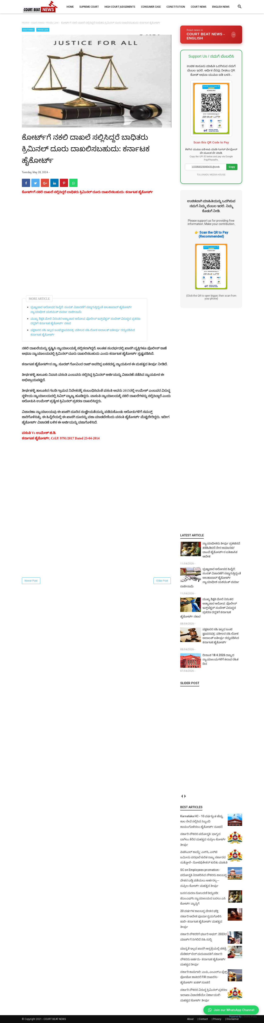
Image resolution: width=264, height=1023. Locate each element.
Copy (232, 167)
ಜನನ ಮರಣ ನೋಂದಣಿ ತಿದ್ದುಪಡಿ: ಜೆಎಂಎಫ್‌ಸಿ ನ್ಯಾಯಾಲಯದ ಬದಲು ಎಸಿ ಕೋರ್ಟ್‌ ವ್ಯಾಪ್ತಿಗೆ (203, 898)
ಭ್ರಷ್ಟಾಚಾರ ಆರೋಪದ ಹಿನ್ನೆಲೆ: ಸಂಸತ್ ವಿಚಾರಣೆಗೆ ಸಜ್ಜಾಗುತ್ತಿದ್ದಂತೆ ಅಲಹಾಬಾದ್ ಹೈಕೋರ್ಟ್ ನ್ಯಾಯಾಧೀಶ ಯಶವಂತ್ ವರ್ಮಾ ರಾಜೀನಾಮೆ (81, 309)
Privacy (217, 1019)
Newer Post (31, 580)
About (190, 1019)
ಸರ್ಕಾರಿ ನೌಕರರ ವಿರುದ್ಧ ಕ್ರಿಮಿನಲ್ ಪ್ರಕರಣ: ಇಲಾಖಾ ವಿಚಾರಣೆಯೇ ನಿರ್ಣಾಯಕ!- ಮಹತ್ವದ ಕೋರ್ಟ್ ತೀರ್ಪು (204, 995)
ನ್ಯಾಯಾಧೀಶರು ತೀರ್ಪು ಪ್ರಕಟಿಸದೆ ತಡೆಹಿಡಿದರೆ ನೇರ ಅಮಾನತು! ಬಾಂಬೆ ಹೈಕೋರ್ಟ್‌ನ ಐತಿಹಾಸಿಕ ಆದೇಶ (221, 550)
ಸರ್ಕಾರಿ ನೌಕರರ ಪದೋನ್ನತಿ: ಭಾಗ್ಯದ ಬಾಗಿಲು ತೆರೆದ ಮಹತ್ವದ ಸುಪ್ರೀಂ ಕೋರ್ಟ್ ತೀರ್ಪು (203, 839)
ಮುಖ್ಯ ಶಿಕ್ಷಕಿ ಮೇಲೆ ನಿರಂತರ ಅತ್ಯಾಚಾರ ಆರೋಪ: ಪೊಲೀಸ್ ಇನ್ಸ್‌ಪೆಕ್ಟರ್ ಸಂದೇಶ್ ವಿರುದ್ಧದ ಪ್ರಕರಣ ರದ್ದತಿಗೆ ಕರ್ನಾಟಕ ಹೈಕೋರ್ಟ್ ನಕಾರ (85, 321)
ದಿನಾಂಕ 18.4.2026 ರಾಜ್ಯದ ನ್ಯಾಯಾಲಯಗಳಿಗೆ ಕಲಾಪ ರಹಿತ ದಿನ (220, 659)
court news (28, 29)
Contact (203, 1019)
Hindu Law (43, 29)
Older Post (162, 580)
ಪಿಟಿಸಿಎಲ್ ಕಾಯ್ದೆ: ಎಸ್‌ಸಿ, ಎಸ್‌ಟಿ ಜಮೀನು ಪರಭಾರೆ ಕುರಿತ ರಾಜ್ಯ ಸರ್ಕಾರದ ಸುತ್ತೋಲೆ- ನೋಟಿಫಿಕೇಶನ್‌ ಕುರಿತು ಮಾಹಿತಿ (203, 857)
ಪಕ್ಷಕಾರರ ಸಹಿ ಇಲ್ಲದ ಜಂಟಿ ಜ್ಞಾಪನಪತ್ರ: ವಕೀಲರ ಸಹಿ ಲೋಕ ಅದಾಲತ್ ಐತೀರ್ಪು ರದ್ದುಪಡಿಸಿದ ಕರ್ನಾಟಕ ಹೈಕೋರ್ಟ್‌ (83, 332)
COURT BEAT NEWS (55, 1019)
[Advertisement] (96, 249)
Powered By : (243, 1017)
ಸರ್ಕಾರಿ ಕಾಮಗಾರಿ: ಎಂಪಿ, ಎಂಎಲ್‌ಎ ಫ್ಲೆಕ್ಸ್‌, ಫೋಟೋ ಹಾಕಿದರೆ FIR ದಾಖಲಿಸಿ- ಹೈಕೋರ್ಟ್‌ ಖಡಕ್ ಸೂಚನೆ (203, 977)
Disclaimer (232, 1019)
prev (181, 796)
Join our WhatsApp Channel (231, 1010)
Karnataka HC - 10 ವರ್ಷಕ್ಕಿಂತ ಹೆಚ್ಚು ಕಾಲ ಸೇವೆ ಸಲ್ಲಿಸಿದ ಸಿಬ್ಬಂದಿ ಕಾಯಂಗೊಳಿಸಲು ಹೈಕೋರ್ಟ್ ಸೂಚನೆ (201, 821)
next (184, 796)
